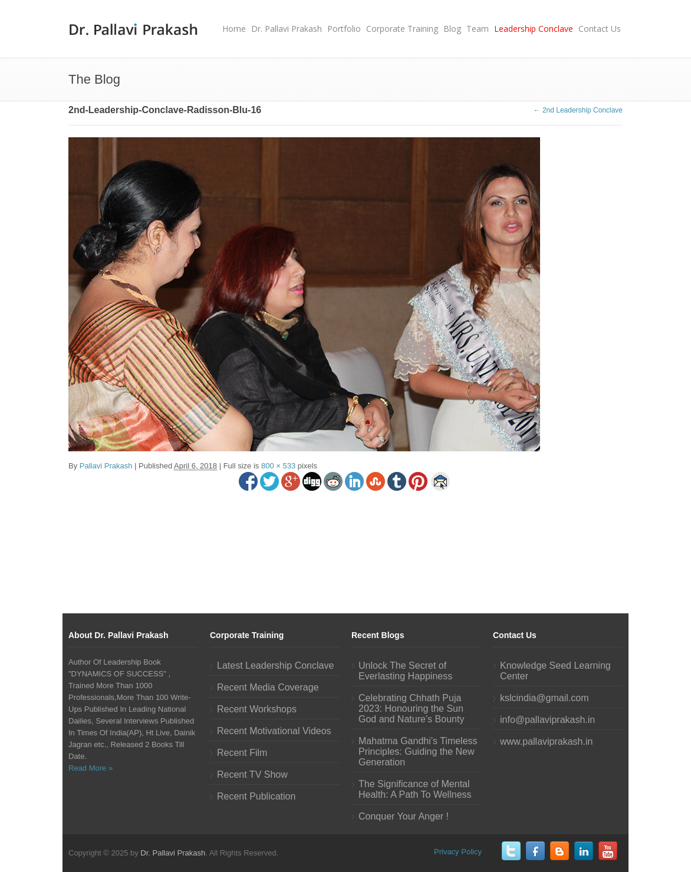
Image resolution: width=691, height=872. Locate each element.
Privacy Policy (458, 851)
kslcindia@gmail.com (544, 698)
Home (234, 28)
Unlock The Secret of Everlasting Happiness (405, 670)
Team (477, 28)
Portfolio (344, 28)
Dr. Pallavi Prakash (286, 28)
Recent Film (242, 753)
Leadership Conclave (533, 28)
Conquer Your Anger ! (403, 816)
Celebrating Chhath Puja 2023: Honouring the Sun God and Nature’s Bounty (411, 708)
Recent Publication (256, 796)
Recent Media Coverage (268, 687)
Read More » (90, 768)
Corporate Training (402, 28)
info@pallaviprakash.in (547, 720)
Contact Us (599, 28)
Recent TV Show (252, 774)
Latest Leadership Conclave (275, 665)
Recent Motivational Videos (274, 731)
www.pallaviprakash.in (546, 741)
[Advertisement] (345, 544)
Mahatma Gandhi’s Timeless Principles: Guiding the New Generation (418, 751)
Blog (452, 28)
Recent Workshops (257, 709)
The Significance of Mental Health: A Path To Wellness (415, 789)
